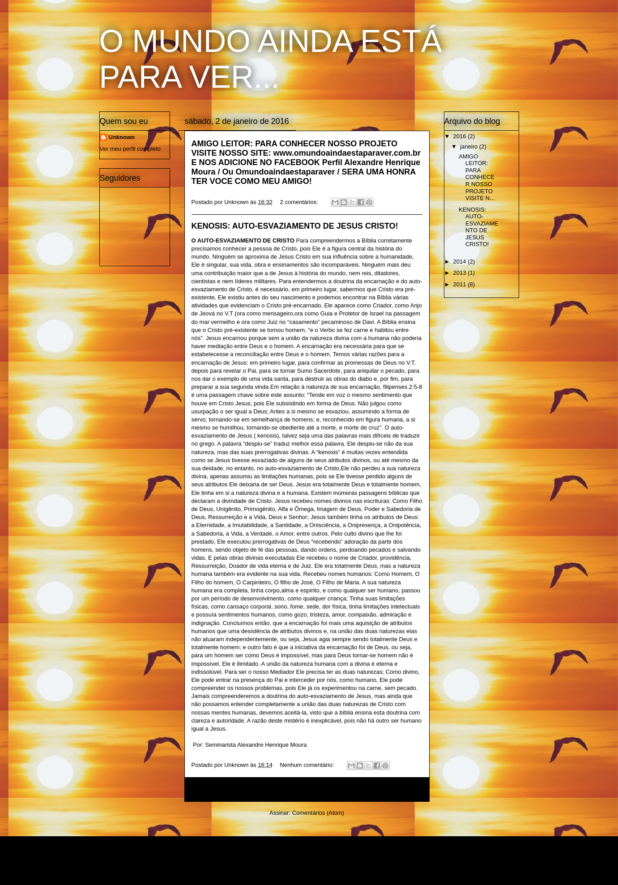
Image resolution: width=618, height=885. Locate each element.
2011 (460, 284)
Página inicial (308, 789)
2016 (460, 136)
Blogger (359, 867)
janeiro (469, 146)
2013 (460, 272)
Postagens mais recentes (231, 789)
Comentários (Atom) (318, 812)
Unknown (122, 137)
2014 (460, 261)
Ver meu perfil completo (130, 148)
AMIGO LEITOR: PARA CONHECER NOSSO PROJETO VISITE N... (476, 177)
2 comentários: (300, 202)
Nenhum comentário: (308, 765)
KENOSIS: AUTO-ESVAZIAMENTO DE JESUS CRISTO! (295, 225)
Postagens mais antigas (385, 789)
